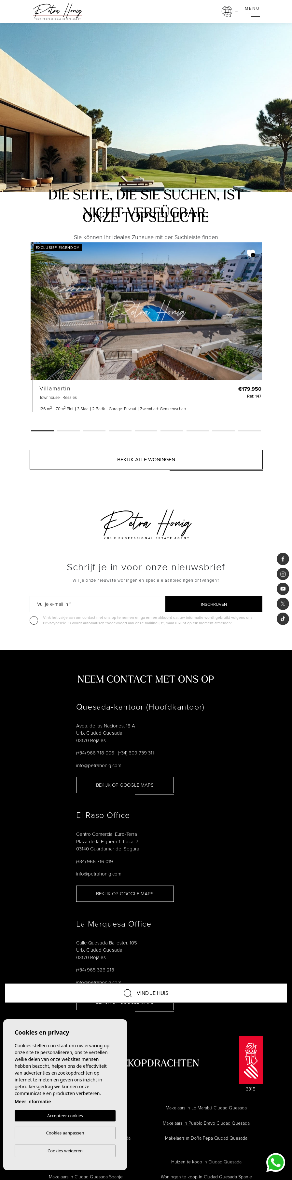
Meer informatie (33, 1101)
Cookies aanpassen (65, 1133)
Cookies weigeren (65, 1151)
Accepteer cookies (65, 1116)
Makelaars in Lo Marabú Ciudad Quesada (206, 1108)
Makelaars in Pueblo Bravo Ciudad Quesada (206, 1123)
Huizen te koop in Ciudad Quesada (206, 1162)
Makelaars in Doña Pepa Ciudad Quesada (206, 1138)
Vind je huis (146, 993)
